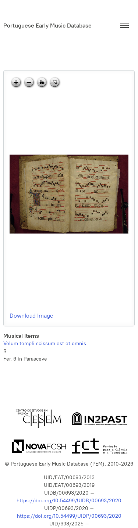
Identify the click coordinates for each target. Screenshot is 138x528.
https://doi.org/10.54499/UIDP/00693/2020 (69, 516)
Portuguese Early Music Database (47, 25)
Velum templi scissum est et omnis (44, 343)
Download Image (31, 315)
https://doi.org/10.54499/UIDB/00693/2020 (69, 501)
